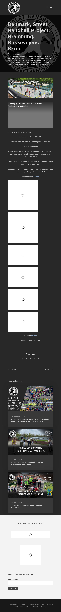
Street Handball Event (29, 62)
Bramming (14, 56)
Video (30, 66)
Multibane (35, 58)
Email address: (13, 579)
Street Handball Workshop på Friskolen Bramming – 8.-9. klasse (27, 463)
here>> (36, 177)
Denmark (22, 56)
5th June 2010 (15, 54)
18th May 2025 (16, 502)
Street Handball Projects (17, 66)
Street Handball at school (23, 60)
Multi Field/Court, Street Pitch (19, 58)
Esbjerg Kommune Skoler (35, 56)
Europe (47, 56)
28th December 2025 (19, 416)
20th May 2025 (16, 459)
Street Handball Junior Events (36, 64)
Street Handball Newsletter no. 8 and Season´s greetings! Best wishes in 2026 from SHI (30, 420)
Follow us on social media (30, 523)
